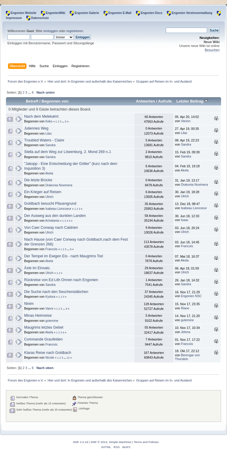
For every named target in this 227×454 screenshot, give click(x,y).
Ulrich (49, 196)
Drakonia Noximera (58, 185)
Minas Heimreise (38, 315)
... (30, 92)
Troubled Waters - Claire (44, 140)
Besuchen (212, 50)
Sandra (50, 145)
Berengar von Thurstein (187, 357)
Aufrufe (165, 101)
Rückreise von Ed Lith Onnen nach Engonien (61, 280)
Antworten (145, 101)
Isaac (184, 220)
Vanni (49, 308)
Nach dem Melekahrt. (41, 116)
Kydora (50, 296)
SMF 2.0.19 (80, 442)
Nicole (49, 357)
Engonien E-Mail (120, 13)
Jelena (185, 332)
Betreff (32, 101)
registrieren (74, 31)
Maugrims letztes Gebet (43, 327)
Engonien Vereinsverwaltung (192, 13)
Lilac (48, 133)
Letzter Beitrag (192, 101)
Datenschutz (40, 18)
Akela (49, 173)
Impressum (14, 18)
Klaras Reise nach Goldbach (47, 353)
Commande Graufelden (43, 339)
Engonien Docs (152, 13)
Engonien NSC (191, 296)
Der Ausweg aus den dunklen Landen (55, 216)
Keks (49, 121)
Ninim (29, 304)
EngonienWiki (55, 13)
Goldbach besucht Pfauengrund (50, 203)
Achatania (52, 220)
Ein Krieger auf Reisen (42, 192)
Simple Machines (120, 442)
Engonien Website (24, 13)
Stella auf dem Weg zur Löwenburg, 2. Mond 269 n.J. (67, 152)
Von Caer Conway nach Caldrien (51, 228)
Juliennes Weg (36, 128)
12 (68, 357)
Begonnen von (55, 101)
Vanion (185, 121)
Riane (185, 308)
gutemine (52, 320)
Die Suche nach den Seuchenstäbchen (56, 292)
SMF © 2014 (99, 442)
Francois (51, 249)
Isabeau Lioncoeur (58, 208)
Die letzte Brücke (38, 180)
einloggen (50, 31)
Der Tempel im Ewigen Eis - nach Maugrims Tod (63, 256)
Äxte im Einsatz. (37, 268)
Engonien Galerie (87, 13)
